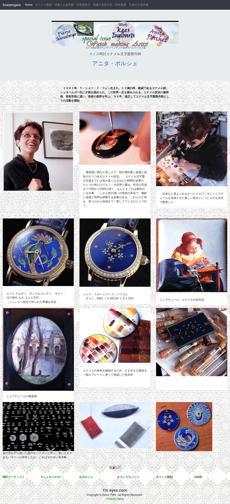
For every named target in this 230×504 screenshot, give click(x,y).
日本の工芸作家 (138, 4)
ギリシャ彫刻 (43, 4)
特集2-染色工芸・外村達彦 (109, 4)
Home (29, 4)
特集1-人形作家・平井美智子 (72, 4)
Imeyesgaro (12, 5)
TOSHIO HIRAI (115, 499)
